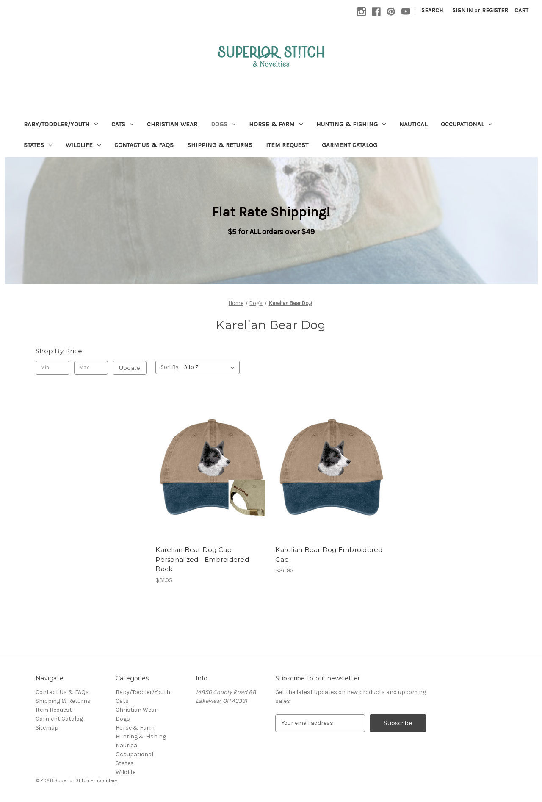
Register (495, 10)
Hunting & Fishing (351, 124)
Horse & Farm (276, 124)
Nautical (413, 124)
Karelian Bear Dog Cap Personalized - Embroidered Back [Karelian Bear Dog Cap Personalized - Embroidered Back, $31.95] (202, 559)
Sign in (462, 10)
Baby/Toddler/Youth (61, 124)
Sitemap (47, 727)
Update (129, 367)
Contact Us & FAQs (144, 145)
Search (432, 10)
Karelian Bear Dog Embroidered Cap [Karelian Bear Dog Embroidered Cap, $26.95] (328, 554)
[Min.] (52, 368)
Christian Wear (172, 124)
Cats (122, 124)
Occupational (466, 124)
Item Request (287, 145)
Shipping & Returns (219, 145)
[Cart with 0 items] (521, 10)
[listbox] (211, 367)
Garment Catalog (349, 145)
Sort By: (170, 367)
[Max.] (91, 368)
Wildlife (83, 145)
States (38, 145)
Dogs (223, 124)
